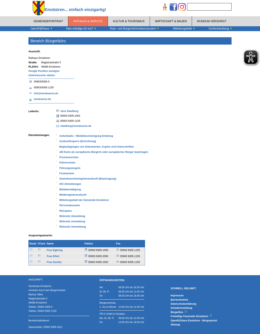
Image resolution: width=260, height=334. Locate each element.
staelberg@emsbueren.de (75, 126)
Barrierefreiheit (179, 299)
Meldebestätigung (70, 189)
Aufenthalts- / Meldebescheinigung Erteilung (86, 136)
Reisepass (65, 210)
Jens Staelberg (69, 111)
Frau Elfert (53, 256)
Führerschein (67, 162)
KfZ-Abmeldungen (70, 184)
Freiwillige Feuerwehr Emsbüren (191, 316)
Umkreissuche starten (41, 75)
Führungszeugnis (69, 168)
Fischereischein (69, 157)
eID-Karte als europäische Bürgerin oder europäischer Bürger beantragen (103, 152)
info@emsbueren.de (46, 93)
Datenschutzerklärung (183, 303)
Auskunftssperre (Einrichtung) (77, 141)
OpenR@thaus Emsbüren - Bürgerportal (194, 320)
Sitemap (175, 324)
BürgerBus (179, 312)
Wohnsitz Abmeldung (72, 216)
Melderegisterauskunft (72, 194)
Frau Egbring (55, 250)
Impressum (177, 295)
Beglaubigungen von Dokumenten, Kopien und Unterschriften (96, 146)
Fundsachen (66, 173)
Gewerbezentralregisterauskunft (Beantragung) (87, 178)
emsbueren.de (42, 99)
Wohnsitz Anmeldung (72, 221)
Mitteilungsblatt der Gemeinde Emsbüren (84, 200)
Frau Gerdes (54, 262)
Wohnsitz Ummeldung (72, 226)
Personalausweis (69, 205)
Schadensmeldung (181, 308)
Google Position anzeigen (44, 71)
